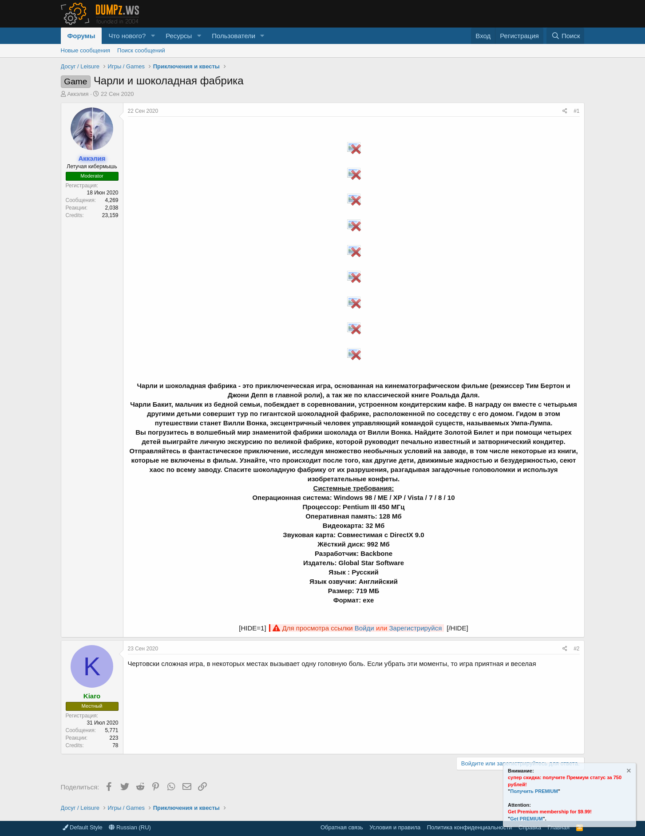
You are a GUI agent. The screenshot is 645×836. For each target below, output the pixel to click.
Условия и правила (394, 827)
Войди (364, 628)
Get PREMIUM (526, 818)
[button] (152, 36)
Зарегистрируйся (415, 628)
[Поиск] (565, 36)
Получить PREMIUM (534, 791)
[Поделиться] (564, 111)
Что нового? (127, 36)
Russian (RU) (130, 827)
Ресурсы (179, 36)
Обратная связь (342, 827)
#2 (576, 649)
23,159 (110, 215)
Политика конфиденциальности (469, 827)
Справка (529, 827)
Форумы (81, 36)
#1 (576, 111)
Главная (559, 827)
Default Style (83, 827)
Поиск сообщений (141, 50)
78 (115, 745)
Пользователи (233, 36)
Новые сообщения (86, 50)
